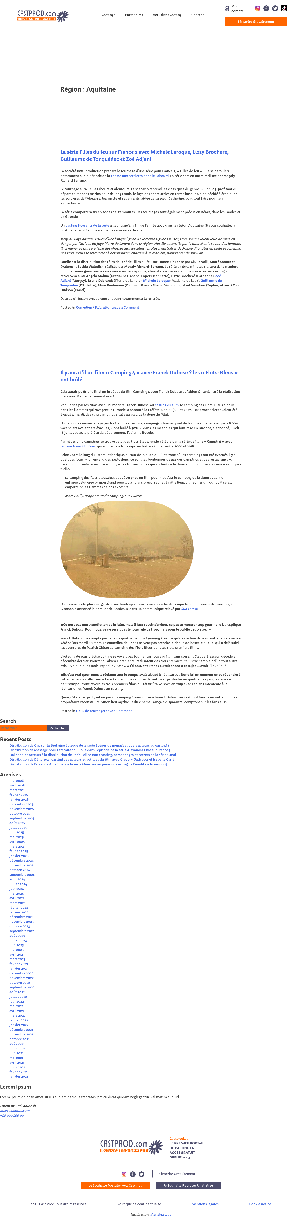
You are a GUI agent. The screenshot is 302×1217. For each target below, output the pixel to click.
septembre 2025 (22, 818)
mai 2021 (16, 1058)
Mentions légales (205, 1204)
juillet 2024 (18, 884)
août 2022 (17, 992)
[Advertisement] (117, 57)
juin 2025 (16, 832)
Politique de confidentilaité (139, 1204)
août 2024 (17, 879)
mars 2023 (17, 959)
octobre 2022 (19, 983)
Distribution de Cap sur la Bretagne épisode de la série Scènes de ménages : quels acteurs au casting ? (89, 745)
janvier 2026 (19, 799)
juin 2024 (16, 889)
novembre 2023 (21, 921)
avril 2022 (17, 1011)
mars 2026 (17, 790)
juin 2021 (16, 1053)
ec (76, 285)
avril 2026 (17, 785)
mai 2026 (16, 781)
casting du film (167, 405)
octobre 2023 (19, 926)
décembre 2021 (21, 1029)
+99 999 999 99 (12, 1115)
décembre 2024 (21, 860)
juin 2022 (16, 1001)
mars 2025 (17, 846)
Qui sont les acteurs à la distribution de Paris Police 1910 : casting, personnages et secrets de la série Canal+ (93, 755)
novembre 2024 (21, 865)
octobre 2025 (19, 813)
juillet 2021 (17, 1048)
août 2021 (16, 1044)
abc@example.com (14, 1111)
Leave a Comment (125, 307)
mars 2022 (17, 1015)
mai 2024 (16, 893)
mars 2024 (17, 903)
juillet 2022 (18, 997)
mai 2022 (16, 1006)
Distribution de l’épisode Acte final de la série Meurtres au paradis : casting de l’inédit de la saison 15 (88, 764)
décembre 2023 (21, 917)
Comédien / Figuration (93, 307)
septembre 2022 (21, 987)
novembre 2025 (21, 809)
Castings (108, 15)
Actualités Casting (167, 15)
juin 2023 (16, 945)
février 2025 (18, 851)
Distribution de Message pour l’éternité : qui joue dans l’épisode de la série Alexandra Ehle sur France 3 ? (91, 750)
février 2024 (18, 907)
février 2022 (18, 1020)
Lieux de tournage (90, 711)
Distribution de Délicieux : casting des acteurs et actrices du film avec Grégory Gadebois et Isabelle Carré (92, 759)
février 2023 (18, 964)
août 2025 (17, 823)
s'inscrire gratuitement (256, 21)
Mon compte (233, 8)
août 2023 (17, 936)
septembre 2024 (21, 874)
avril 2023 (17, 954)
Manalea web (160, 1215)
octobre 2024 (19, 870)
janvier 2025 (19, 856)
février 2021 (18, 1072)
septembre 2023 (21, 931)
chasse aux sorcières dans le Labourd (140, 176)
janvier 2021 (18, 1076)
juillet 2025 (18, 828)
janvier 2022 (19, 1025)
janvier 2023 (19, 968)
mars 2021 (17, 1067)
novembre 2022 (21, 978)
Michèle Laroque (156, 281)
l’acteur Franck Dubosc (78, 446)
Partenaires (134, 15)
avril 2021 (16, 1062)
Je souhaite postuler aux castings (115, 1185)
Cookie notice (260, 1204)
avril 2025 (17, 842)
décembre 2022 (21, 973)
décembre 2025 (21, 804)
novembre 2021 (21, 1034)
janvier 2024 (19, 912)
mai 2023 (16, 950)
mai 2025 (16, 837)
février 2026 (18, 795)
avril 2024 (17, 898)
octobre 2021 (19, 1039)
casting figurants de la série (87, 225)
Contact (197, 15)
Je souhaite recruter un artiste (188, 1185)
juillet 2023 (18, 940)
